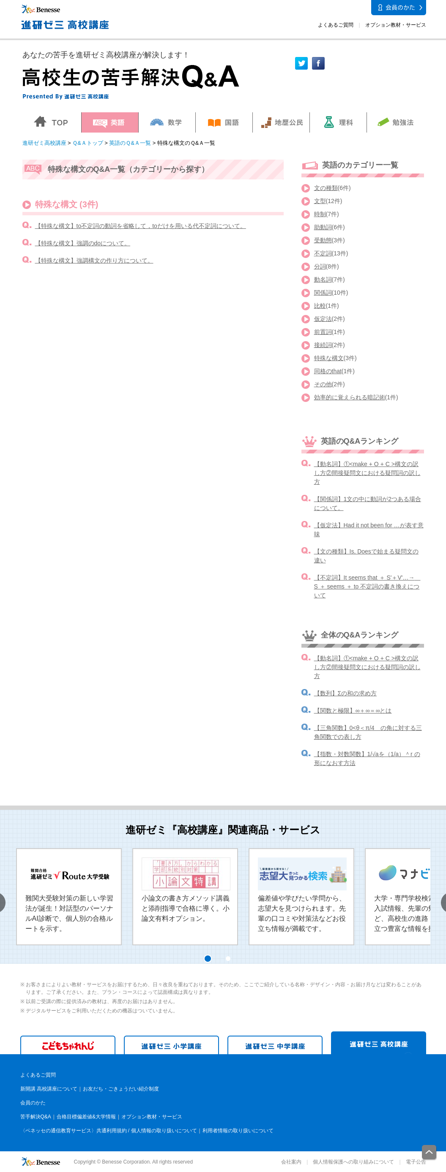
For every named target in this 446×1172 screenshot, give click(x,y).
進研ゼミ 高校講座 (378, 1042)
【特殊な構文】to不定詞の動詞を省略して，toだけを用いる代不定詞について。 (140, 225)
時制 (320, 214)
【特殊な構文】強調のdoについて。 (83, 243)
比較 (320, 305)
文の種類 (326, 187)
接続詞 (323, 345)
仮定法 (323, 318)
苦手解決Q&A (35, 1117)
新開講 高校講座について (48, 1089)
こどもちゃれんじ (67, 1045)
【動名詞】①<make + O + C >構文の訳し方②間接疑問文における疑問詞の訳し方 (367, 473)
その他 (323, 384)
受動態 (323, 240)
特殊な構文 (329, 358)
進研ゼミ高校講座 (44, 143)
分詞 (320, 266)
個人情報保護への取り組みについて (353, 1162)
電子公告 (416, 1162)
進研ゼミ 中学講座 (275, 1045)
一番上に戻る (429, 1153)
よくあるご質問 (335, 25)
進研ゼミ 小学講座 (171, 1045)
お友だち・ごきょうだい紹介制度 (121, 1089)
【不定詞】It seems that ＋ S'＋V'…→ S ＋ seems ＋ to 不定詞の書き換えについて (367, 586)
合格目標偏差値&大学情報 (86, 1117)
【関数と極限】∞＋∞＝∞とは (353, 710)
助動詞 (323, 227)
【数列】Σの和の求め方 (345, 693)
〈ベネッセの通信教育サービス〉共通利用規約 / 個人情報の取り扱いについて (108, 1131)
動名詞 (323, 279)
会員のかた (33, 1103)
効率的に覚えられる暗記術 (349, 397)
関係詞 (323, 292)
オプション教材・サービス (395, 25)
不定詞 (323, 253)
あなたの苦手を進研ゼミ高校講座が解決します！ (106, 55)
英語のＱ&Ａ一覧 (130, 143)
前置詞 (323, 331)
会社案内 (291, 1162)
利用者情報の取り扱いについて (238, 1131)
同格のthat (328, 371)
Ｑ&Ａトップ (87, 143)
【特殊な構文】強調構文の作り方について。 (94, 260)
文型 (320, 201)
